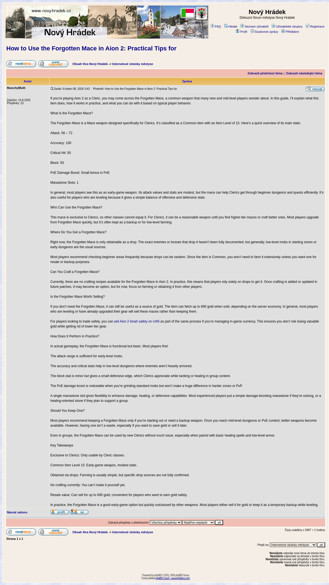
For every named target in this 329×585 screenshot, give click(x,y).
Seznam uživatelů (254, 26)
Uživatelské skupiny (287, 26)
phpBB (157, 575)
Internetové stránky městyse (132, 64)
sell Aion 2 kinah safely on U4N (136, 321)
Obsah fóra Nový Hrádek (90, 64)
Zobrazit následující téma (304, 73)
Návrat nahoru (17, 512)
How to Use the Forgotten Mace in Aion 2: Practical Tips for (91, 48)
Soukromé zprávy (264, 31)
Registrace (315, 26)
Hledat (230, 26)
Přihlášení (290, 31)
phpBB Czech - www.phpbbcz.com (173, 578)
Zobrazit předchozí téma (265, 73)
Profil (241, 31)
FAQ (216, 26)
